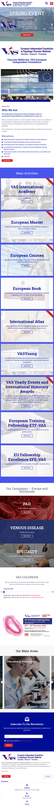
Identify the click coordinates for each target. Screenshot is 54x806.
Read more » (5, 771)
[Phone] (27, 793)
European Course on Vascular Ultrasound (31, 597)
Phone (27, 796)
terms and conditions (26, 741)
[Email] (27, 801)
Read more (27, 202)
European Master (35, 595)
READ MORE (27, 512)
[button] (51, 3)
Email (27, 804)
